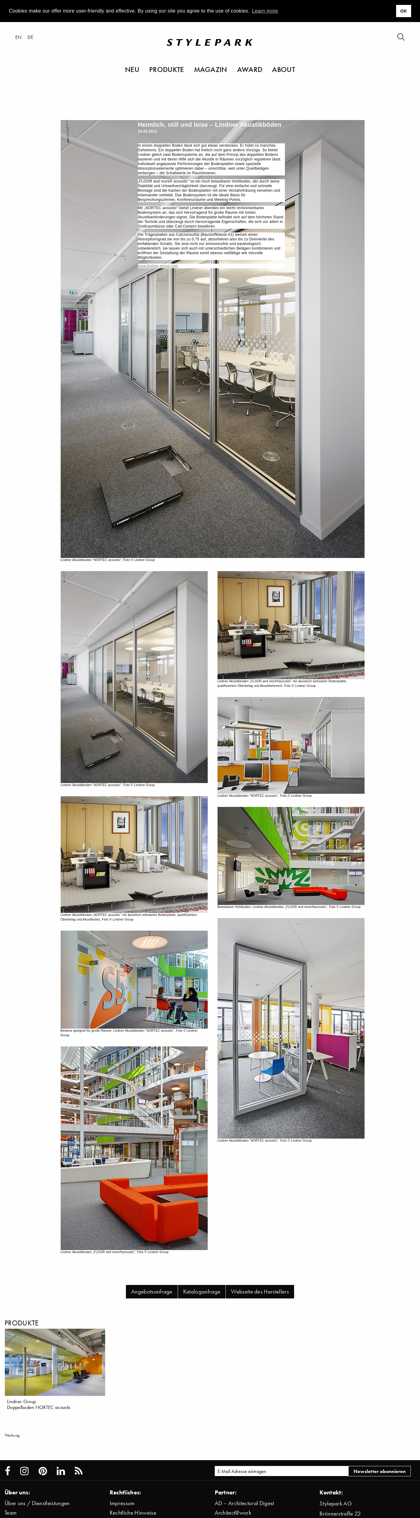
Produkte (166, 69)
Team (11, 1512)
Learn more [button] (265, 10)
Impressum (122, 1503)
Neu (132, 69)
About (283, 69)
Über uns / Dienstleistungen (37, 1503)
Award (250, 69)
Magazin (210, 69)
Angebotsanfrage (151, 1291)
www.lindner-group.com (158, 266)
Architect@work (233, 1512)
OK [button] (403, 11)
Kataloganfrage (201, 1291)
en (18, 37)
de (30, 37)
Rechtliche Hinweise (133, 1512)
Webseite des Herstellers (260, 1291)
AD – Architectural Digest (244, 1503)
